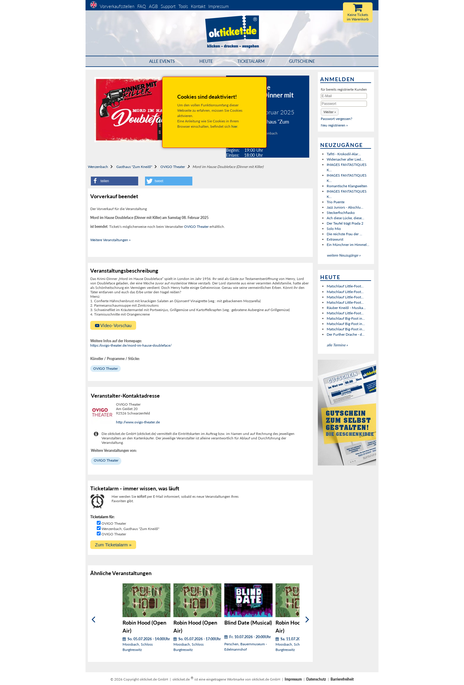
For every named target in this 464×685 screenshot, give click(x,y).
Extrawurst (335, 239)
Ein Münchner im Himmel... (348, 244)
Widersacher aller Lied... (345, 159)
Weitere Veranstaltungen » (110, 240)
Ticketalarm (251, 61)
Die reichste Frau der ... (344, 234)
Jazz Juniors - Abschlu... (345, 207)
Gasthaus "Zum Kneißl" (134, 166)
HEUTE (206, 61)
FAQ (141, 6)
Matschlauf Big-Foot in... (346, 318)
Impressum (218, 6)
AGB (153, 6)
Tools (183, 6)
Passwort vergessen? (336, 118)
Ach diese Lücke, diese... (345, 218)
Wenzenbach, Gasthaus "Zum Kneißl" (130, 528)
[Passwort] (344, 104)
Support (168, 6)
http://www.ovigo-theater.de (138, 422)
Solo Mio (334, 228)
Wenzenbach (98, 166)
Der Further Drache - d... (346, 334)
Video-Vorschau (113, 325)
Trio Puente (335, 202)
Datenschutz (316, 679)
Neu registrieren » (334, 125)
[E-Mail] (344, 96)
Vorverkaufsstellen (117, 6)
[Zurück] (93, 619)
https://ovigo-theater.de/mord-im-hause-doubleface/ (131, 345)
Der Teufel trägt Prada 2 (345, 223)
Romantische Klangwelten (347, 186)
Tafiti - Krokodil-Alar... (344, 154)
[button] (114, 181)
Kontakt (198, 6)
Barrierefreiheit (342, 679)
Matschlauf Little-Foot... (345, 286)
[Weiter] (307, 619)
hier (234, 126)
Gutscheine (302, 61)
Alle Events (162, 61)
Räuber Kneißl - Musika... (346, 307)
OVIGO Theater (172, 166)
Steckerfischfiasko (341, 212)
